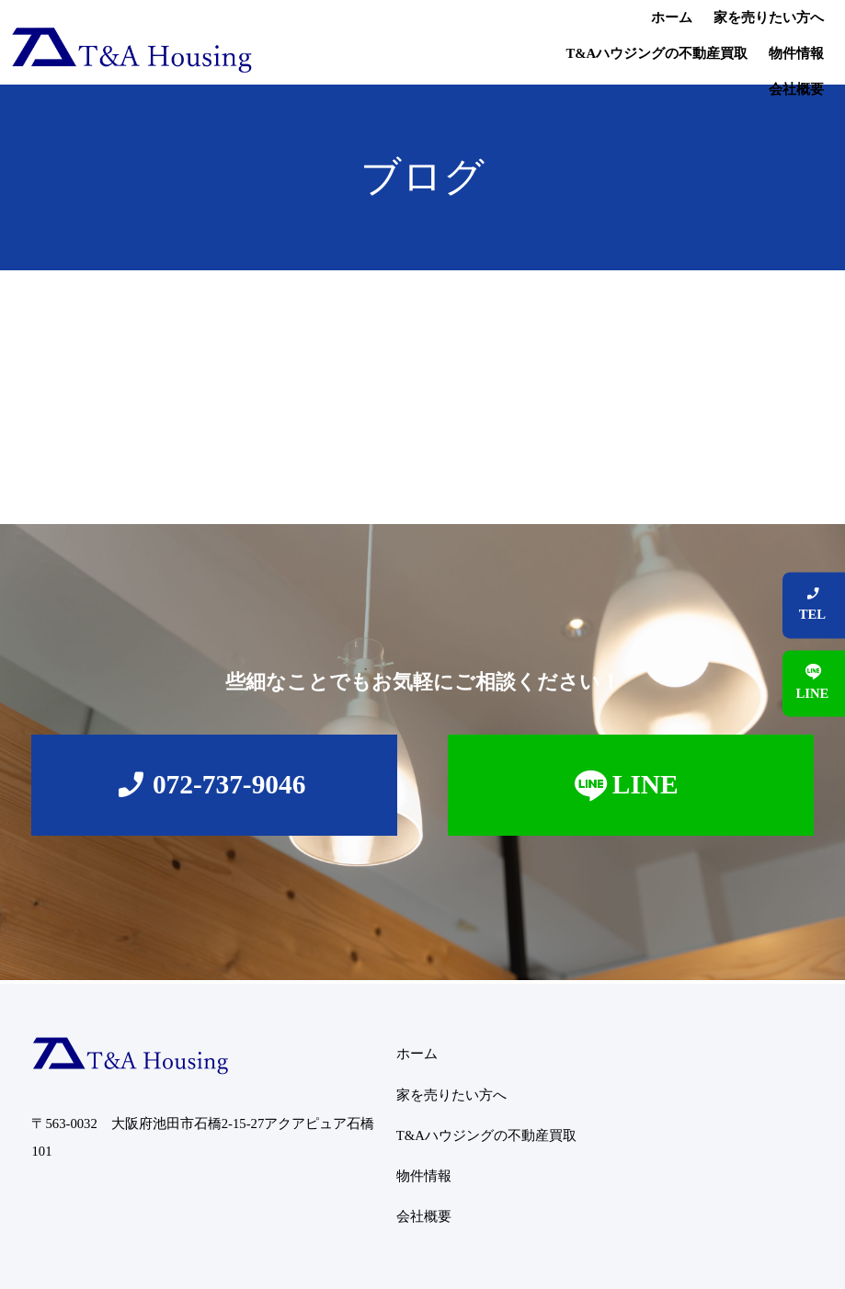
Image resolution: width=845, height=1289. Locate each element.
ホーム (316, 42)
